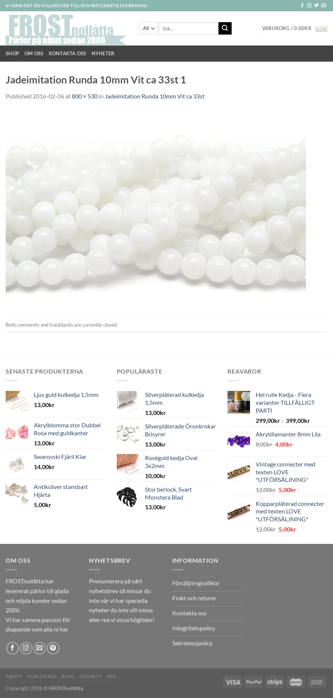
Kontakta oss (67, 53)
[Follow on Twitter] (316, 5)
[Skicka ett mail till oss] (323, 5)
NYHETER (103, 53)
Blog (67, 676)
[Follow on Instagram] (309, 5)
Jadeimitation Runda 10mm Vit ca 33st (155, 96)
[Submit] (224, 28)
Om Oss (34, 53)
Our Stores (41, 676)
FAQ (111, 676)
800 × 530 (85, 96)
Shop (12, 53)
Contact (90, 676)
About (14, 676)
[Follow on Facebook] (302, 5)
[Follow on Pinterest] (53, 648)
